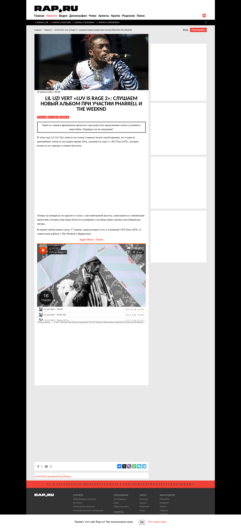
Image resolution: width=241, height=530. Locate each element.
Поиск (141, 16)
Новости (51, 16)
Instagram (164, 502)
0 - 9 (49, 484)
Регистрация (198, 29)
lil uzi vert (42, 117)
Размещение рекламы (84, 506)
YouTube (164, 514)
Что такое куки (157, 522)
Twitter (163, 506)
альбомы (64, 117)
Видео (63, 16)
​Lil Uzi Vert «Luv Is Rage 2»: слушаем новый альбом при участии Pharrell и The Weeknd (93, 30)
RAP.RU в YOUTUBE (62, 22)
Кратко (115, 16)
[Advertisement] (91, 356)
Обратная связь (121, 506)
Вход (185, 29)
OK (142, 522)
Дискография (78, 16)
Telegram (164, 510)
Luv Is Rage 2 (53, 117)
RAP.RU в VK (42, 22)
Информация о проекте (84, 499)
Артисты (103, 16)
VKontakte (164, 499)
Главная (39, 16)
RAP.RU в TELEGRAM (84, 22)
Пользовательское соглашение (88, 510)
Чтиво (92, 16)
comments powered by (52, 476)
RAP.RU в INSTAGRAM (109, 22)
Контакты (77, 502)
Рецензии (128, 16)
